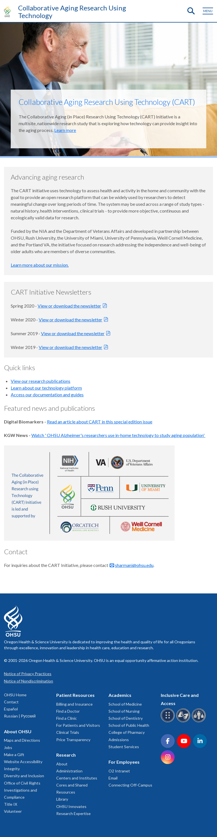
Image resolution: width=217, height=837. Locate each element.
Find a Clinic (66, 718)
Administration (69, 770)
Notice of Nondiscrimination (28, 681)
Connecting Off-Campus (130, 785)
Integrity (12, 768)
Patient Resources (75, 695)
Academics (119, 695)
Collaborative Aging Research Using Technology (72, 11)
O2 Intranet (119, 770)
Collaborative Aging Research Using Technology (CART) (107, 102)
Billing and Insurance (74, 704)
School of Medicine (125, 704)
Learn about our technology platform (46, 387)
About (62, 763)
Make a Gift (14, 754)
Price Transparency (73, 739)
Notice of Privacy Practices (27, 673)
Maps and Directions (22, 740)
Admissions (118, 739)
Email (113, 778)
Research (66, 755)
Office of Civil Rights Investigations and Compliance (22, 790)
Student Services (123, 746)
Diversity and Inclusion (24, 775)
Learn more (65, 130)
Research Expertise (73, 813)
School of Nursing (124, 711)
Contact (11, 701)
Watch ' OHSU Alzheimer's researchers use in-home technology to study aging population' (118, 435)
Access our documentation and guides (47, 394)
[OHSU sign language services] (184, 721)
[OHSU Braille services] (168, 721)
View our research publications (40, 381)
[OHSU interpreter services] (199, 721)
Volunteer (13, 811)
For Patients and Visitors (78, 725)
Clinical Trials (67, 732)
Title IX (10, 804)
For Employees (124, 762)
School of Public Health (128, 725)
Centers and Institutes (76, 778)
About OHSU (17, 731)
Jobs (8, 747)
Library (62, 799)
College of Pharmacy (126, 732)
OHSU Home (15, 694)
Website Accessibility (23, 761)
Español (11, 708)
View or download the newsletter (69, 305)
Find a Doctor (68, 711)
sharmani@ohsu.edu (134, 565)
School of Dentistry (125, 718)
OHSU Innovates (71, 806)
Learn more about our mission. (40, 265)
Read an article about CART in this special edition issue (99, 421)
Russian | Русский (20, 716)
